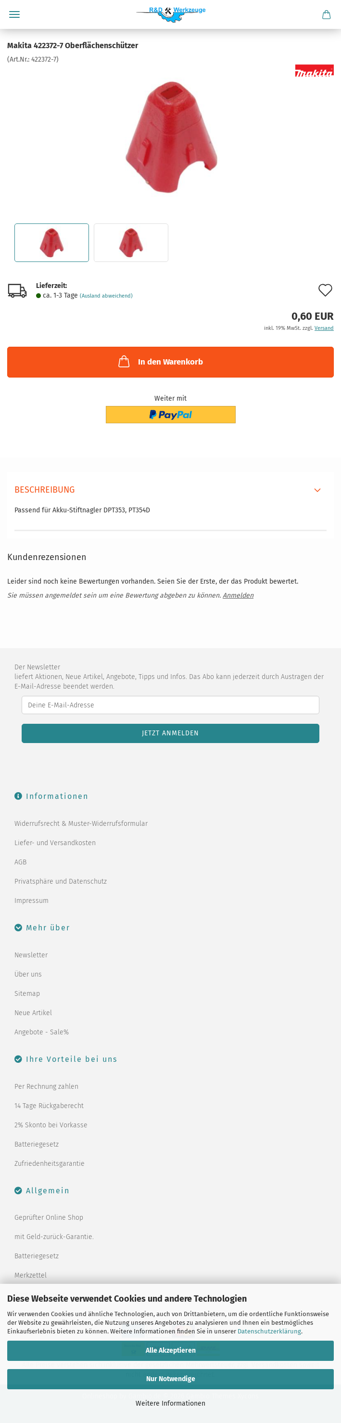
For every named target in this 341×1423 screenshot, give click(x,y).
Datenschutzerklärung (269, 1331)
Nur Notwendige (170, 1379)
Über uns (28, 974)
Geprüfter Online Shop (48, 1218)
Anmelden (238, 595)
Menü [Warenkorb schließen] (14, 14)
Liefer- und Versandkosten (55, 843)
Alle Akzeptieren (171, 1350)
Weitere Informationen (170, 1403)
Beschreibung (44, 489)
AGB (20, 862)
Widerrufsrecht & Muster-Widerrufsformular (81, 824)
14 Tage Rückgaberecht (49, 1106)
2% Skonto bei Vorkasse (51, 1125)
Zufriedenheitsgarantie (49, 1164)
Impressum (31, 901)
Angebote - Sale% (41, 1032)
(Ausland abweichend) (106, 296)
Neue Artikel (33, 1013)
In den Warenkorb (159, 361)
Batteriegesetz (36, 1144)
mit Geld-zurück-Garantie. (54, 1237)
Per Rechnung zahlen (46, 1087)
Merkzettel (30, 1275)
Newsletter (31, 955)
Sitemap (27, 994)
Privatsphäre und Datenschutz (60, 881)
